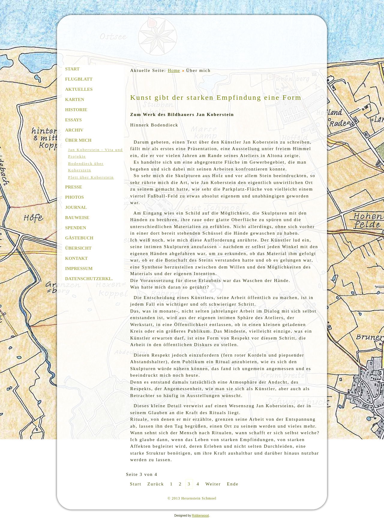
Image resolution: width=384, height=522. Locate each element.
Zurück (155, 484)
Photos (74, 197)
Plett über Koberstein (91, 177)
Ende (232, 484)
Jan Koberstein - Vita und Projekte (95, 153)
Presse (73, 187)
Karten (74, 99)
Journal (76, 207)
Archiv (74, 130)
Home (174, 70)
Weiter (213, 484)
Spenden (75, 227)
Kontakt (76, 258)
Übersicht (78, 248)
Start (72, 69)
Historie (76, 109)
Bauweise (77, 217)
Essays (73, 119)
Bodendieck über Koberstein (86, 166)
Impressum (79, 268)
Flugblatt (78, 79)
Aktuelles (79, 89)
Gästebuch (79, 238)
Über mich (78, 140)
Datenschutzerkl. (89, 278)
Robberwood (200, 515)
